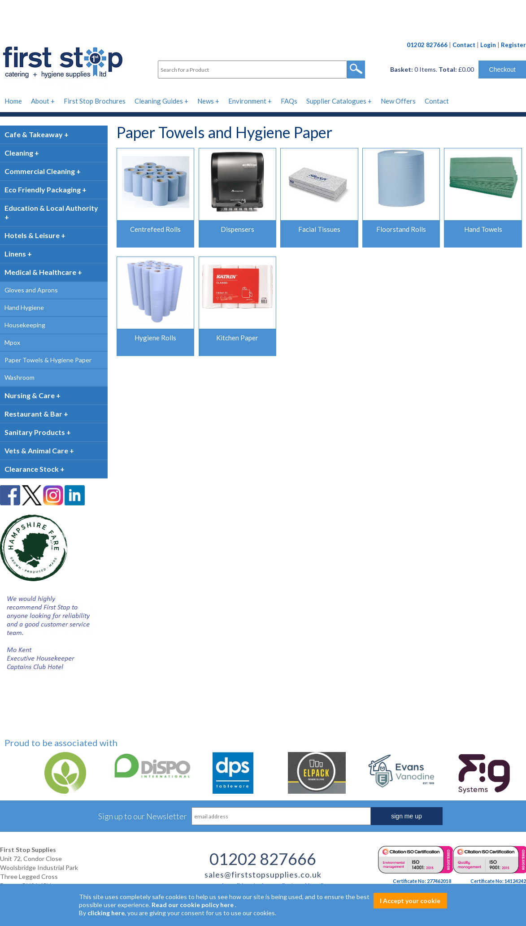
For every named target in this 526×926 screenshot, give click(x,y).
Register (513, 44)
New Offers (398, 101)
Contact (463, 44)
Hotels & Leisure (32, 235)
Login (488, 44)
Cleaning (18, 152)
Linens (15, 253)
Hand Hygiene (24, 307)
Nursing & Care (29, 395)
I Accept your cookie (410, 900)
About (40, 101)
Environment (247, 101)
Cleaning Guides (159, 101)
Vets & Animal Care (36, 450)
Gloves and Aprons (31, 290)
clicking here (106, 913)
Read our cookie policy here (193, 905)
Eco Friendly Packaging (42, 189)
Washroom (19, 377)
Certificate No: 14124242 (498, 881)
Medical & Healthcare (40, 272)
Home (13, 101)
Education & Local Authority (51, 208)
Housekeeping (24, 325)
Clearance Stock (31, 469)
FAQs (289, 101)
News (205, 101)
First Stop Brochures (95, 101)
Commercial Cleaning (39, 171)
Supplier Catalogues (336, 101)
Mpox (12, 342)
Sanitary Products (34, 432)
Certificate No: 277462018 (422, 881)
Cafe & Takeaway (33, 134)
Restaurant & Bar (33, 413)
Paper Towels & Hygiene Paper (47, 360)
